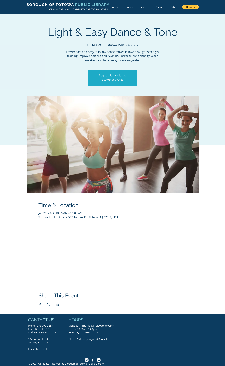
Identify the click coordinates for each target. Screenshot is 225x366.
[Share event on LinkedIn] (57, 304)
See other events (112, 79)
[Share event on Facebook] (40, 304)
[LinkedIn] (99, 360)
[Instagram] (87, 360)
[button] (190, 7)
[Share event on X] (48, 304)
